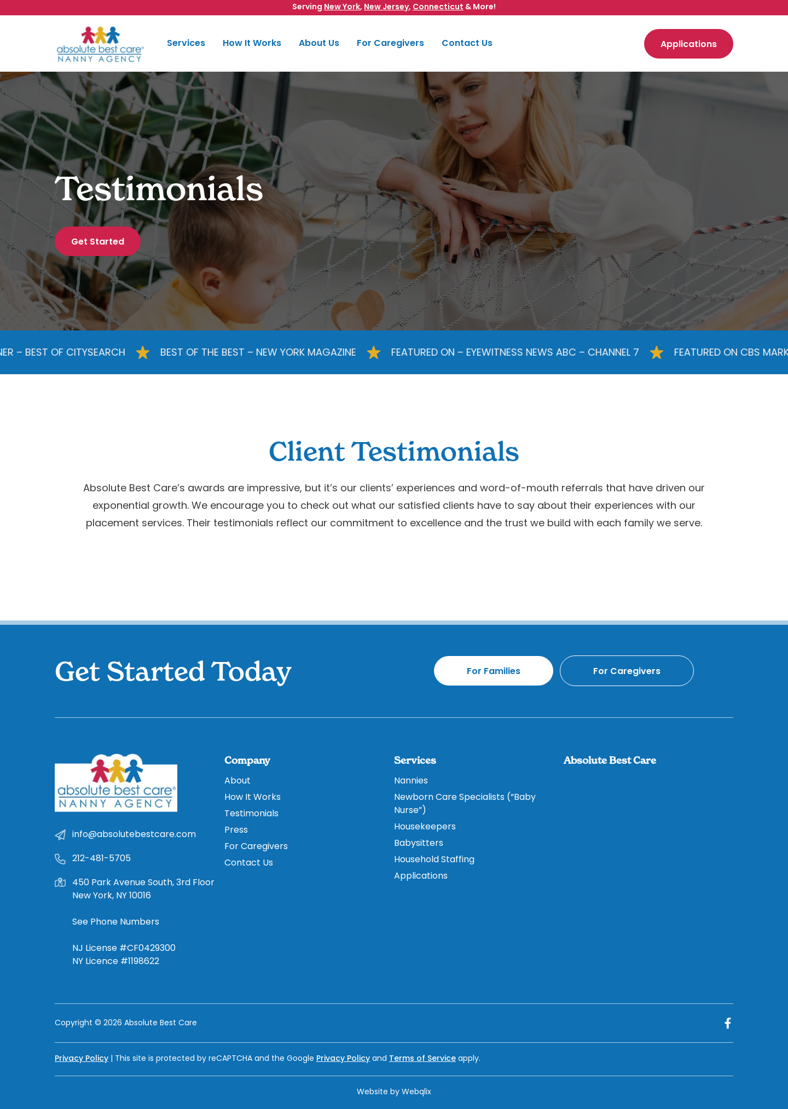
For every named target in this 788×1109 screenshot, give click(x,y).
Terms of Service (422, 1059)
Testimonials (251, 814)
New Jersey (386, 7)
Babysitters (418, 843)
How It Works (252, 43)
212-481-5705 (101, 859)
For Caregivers (390, 43)
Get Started (97, 242)
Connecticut (438, 7)
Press (236, 830)
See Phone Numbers (115, 922)
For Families (493, 671)
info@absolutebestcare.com (134, 835)
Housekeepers (425, 827)
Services (186, 43)
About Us (319, 43)
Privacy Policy (81, 1059)
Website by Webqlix (394, 1092)
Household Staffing (434, 860)
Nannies (411, 781)
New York (342, 7)
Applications (688, 44)
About (237, 781)
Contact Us (467, 43)
